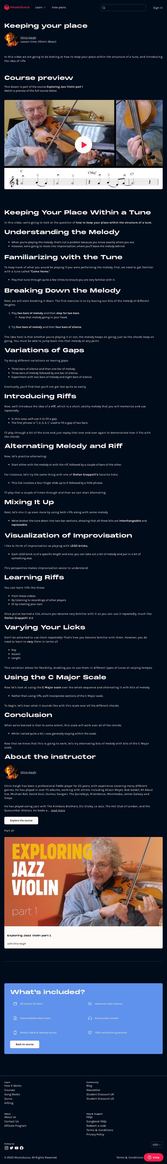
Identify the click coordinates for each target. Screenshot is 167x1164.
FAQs (89, 1117)
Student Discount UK (100, 1094)
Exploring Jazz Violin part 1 (29, 936)
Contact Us (11, 1121)
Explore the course (21, 820)
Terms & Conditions (99, 1130)
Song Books (12, 1094)
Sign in (158, 7)
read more (58, 810)
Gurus (8, 1098)
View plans (59, 7)
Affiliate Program (15, 1125)
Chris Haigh (28, 37)
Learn (40, 7)
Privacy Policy (95, 1134)
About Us (10, 1117)
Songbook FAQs (96, 1121)
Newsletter (93, 1090)
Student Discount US (100, 1098)
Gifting (8, 1103)
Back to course (24, 1044)
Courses (9, 1090)
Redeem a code (96, 1125)
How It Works (12, 1085)
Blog (89, 1085)
